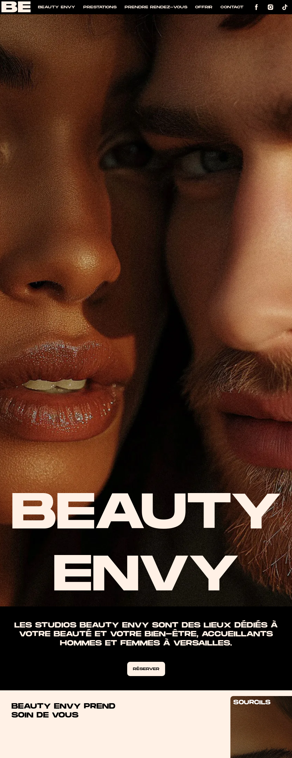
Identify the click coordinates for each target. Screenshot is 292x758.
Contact (232, 7)
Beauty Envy (56, 7)
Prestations (100, 7)
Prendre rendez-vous (156, 7)
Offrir (203, 7)
